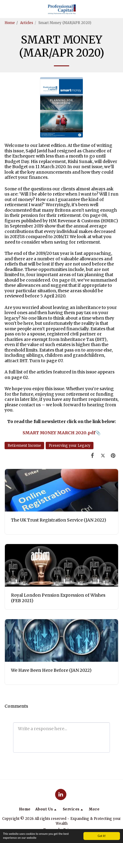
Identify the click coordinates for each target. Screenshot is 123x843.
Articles (26, 23)
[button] (7, 9)
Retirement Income (24, 445)
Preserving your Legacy (69, 445)
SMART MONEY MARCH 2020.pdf (59, 432)
